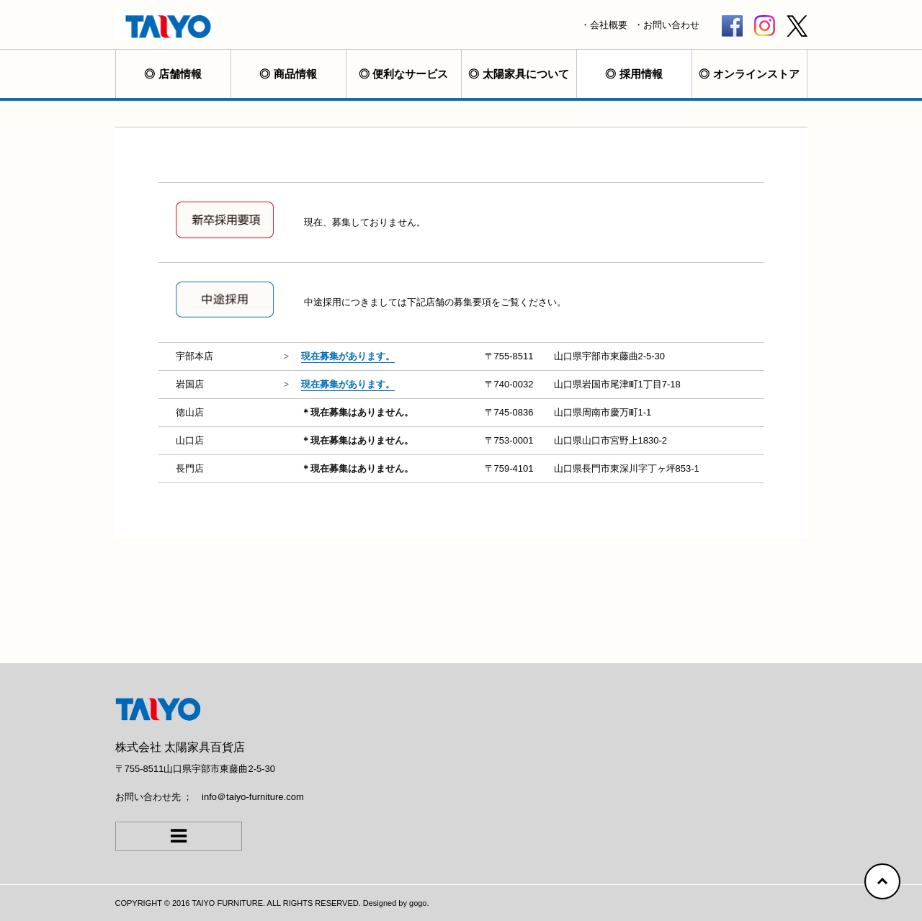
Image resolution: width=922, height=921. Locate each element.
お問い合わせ (671, 24)
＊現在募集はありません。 (357, 412)
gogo (417, 903)
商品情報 (295, 74)
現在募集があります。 (348, 356)
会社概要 (608, 24)
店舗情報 (180, 74)
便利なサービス (410, 74)
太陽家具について (526, 74)
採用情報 (641, 74)
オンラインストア (756, 74)
